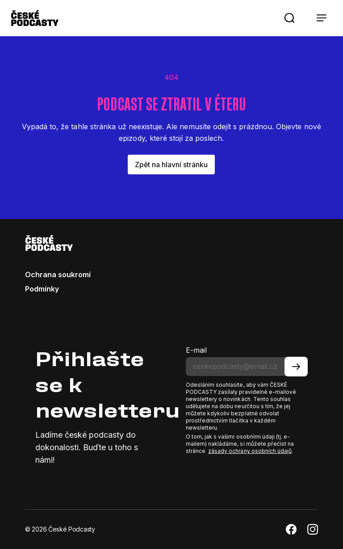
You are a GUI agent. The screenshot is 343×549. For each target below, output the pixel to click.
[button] (289, 18)
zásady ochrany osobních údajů (250, 451)
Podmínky (42, 288)
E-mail (196, 350)
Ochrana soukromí (58, 274)
